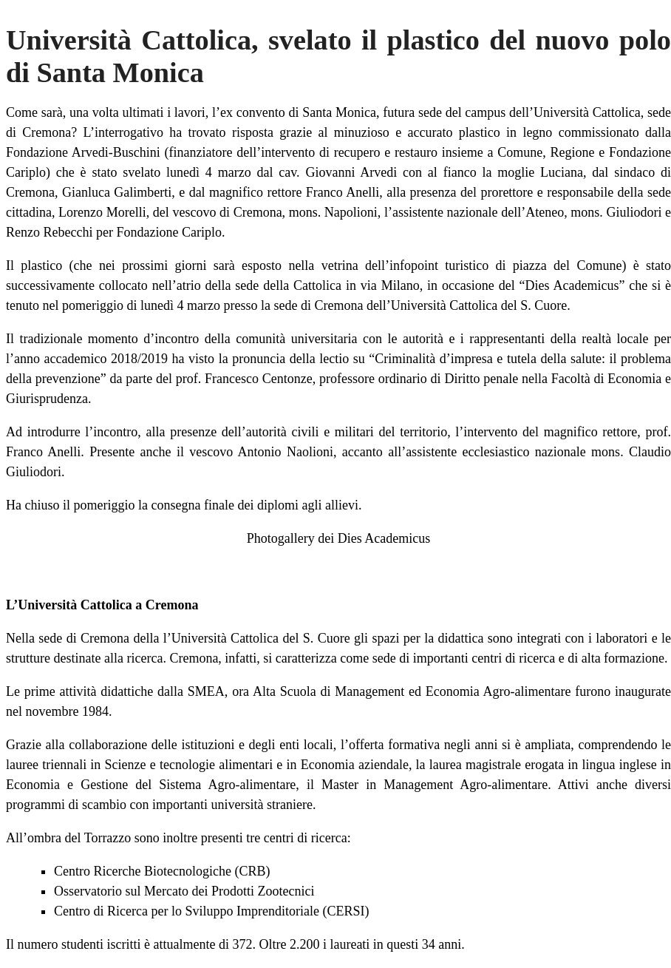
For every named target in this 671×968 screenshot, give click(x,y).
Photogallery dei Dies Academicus (338, 538)
